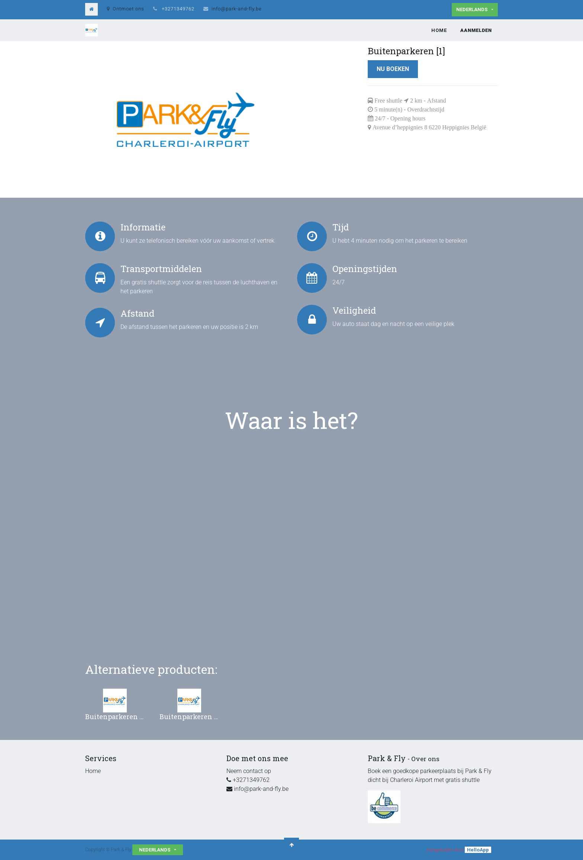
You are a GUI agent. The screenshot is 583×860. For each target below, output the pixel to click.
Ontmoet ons (125, 9)
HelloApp (478, 850)
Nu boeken (393, 68)
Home (93, 771)
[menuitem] (439, 30)
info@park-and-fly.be (237, 9)
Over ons (425, 758)
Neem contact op (248, 771)
